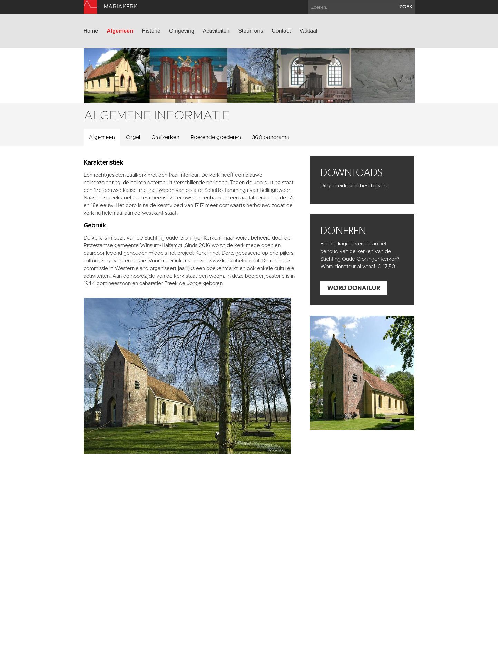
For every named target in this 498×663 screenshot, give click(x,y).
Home (91, 31)
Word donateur (353, 287)
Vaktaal (308, 31)
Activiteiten (216, 31)
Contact (281, 31)
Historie (151, 31)
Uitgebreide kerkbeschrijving (354, 185)
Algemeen (120, 31)
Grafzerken (165, 137)
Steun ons (250, 31)
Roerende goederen (216, 137)
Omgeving (181, 31)
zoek (406, 6)
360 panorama (271, 137)
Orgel (133, 137)
